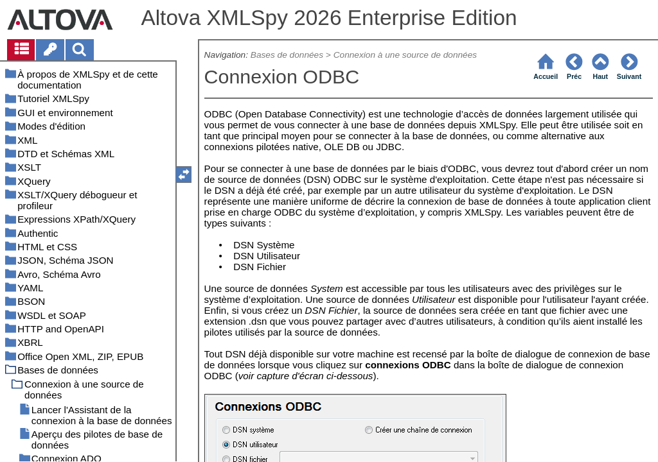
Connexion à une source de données (405, 55)
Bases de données (287, 55)
